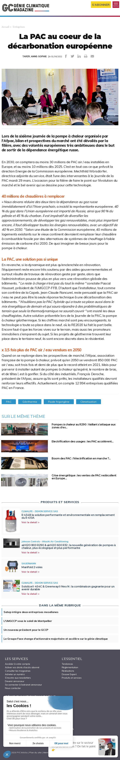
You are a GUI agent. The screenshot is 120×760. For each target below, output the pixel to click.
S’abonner (101, 5)
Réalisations (68, 670)
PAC (9, 401)
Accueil (5, 27)
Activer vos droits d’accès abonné (22, 667)
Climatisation (88, 401)
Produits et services (72, 677)
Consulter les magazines (17, 670)
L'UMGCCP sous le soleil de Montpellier (28, 621)
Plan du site (35, 752)
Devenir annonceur (14, 681)
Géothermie (30, 401)
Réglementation (70, 667)
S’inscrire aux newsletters (18, 677)
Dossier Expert (69, 674)
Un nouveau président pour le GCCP (26, 629)
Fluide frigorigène (58, 401)
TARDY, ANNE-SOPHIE (34, 56)
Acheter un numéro (15, 674)
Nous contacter (13, 688)
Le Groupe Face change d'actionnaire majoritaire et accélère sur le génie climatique (56, 638)
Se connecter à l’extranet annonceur (23, 684)
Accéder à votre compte (17, 663)
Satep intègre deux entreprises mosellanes (31, 612)
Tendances (67, 663)
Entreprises (19, 27)
